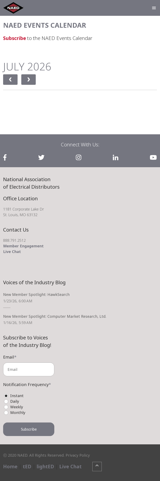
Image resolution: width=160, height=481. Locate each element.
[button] (154, 8)
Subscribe (15, 38)
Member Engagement (23, 245)
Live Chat (12, 251)
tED (27, 466)
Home (10, 466)
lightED (46, 466)
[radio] (30, 395)
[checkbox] (28, 404)
